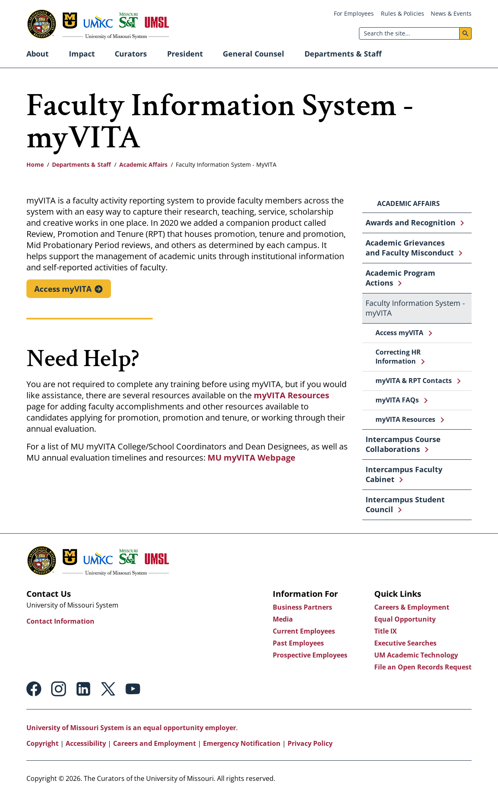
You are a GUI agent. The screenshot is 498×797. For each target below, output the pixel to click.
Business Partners (302, 607)
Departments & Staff (343, 54)
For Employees (354, 13)
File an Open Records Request (423, 667)
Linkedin (83, 688)
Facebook (33, 688)
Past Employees (298, 643)
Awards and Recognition (411, 222)
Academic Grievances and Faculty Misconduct (410, 248)
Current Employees (304, 631)
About (37, 54)
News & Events (451, 13)
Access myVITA (399, 332)
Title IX (385, 631)
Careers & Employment (411, 607)
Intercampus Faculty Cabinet (404, 474)
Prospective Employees (310, 655)
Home (35, 164)
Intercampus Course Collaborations (403, 444)
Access (63, 288)
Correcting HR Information (398, 357)
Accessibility (86, 743)
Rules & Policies (402, 13)
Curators (131, 54)
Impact (82, 54)
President (185, 54)
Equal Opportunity (405, 619)
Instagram (58, 688)
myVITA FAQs (397, 399)
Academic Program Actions (400, 278)
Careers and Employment (154, 743)
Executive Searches (405, 643)
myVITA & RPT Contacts (413, 380)
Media (283, 619)
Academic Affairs (143, 164)
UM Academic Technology (416, 655)
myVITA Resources (291, 395)
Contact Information (60, 621)
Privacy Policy (310, 743)
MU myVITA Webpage (251, 458)
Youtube (132, 688)
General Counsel (253, 54)
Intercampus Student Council (405, 504)
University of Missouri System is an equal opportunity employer (131, 727)
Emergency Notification (242, 743)
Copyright (42, 743)
